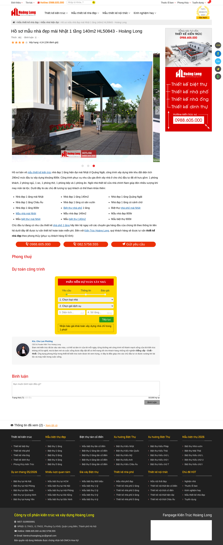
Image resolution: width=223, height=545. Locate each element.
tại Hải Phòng (28, 486)
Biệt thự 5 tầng (55, 464)
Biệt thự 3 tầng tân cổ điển (94, 455)
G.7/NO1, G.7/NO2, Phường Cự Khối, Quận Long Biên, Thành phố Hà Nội (60, 526)
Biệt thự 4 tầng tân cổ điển (94, 460)
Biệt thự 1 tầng (55, 446)
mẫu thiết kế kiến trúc (39, 172)
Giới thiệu (17, 2)
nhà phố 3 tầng (132, 490)
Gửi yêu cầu (133, 244)
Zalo (218, 61)
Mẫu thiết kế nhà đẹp (195, 495)
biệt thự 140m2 (77, 219)
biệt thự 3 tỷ (92, 495)
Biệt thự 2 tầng (55, 451)
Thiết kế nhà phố (21, 451)
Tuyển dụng (198, 2)
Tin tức (30, 2)
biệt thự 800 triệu (95, 481)
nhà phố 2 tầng (132, 486)
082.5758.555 (85, 244)
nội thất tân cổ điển (168, 486)
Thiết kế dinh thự (21, 460)
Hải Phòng (68, 490)
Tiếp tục (106, 319)
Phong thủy (183, 2)
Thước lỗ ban (167, 2)
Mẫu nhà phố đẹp (124, 481)
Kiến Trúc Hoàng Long (96, 230)
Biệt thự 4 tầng (55, 460)
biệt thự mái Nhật (30, 219)
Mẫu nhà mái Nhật (26, 213)
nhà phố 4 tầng (132, 495)
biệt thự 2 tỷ (92, 490)
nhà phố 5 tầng (132, 499)
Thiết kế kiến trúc (21, 436)
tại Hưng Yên (28, 499)
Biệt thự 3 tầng (55, 455)
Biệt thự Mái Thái (193, 451)
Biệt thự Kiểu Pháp (159, 446)
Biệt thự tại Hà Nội (22, 481)
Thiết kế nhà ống (21, 455)
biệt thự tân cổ (94, 446)
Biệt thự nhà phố (72, 208)
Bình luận (28, 37)
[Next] (157, 110)
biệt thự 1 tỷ (92, 486)
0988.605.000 (38, 244)
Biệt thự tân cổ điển (91, 436)
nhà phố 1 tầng (61, 225)
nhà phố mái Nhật (130, 208)
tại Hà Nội (65, 486)
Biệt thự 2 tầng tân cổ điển (94, 451)
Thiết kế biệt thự (21, 446)
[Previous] (14, 110)
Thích (14, 37)
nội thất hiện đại (166, 495)
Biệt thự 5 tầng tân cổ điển (94, 464)
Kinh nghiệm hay (193, 490)
